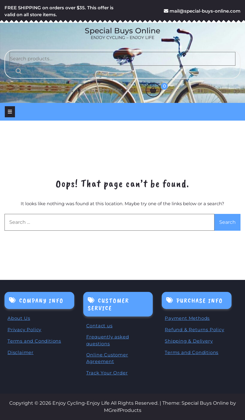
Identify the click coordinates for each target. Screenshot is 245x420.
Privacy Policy (24, 329)
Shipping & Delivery (189, 341)
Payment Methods (187, 318)
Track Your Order (107, 373)
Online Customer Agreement (107, 358)
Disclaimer (20, 352)
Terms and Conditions (34, 341)
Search (17, 71)
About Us (18, 318)
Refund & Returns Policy (194, 329)
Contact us (99, 325)
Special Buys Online (122, 30)
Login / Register (96, 90)
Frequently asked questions (107, 340)
